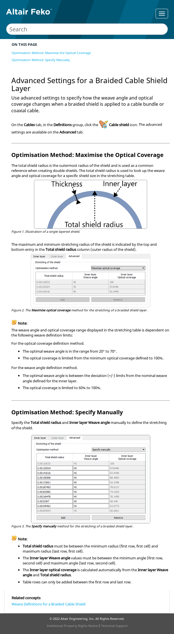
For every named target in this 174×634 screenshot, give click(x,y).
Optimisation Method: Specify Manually (41, 60)
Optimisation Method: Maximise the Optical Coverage (51, 53)
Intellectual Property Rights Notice (72, 626)
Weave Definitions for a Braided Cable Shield (48, 604)
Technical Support (114, 626)
